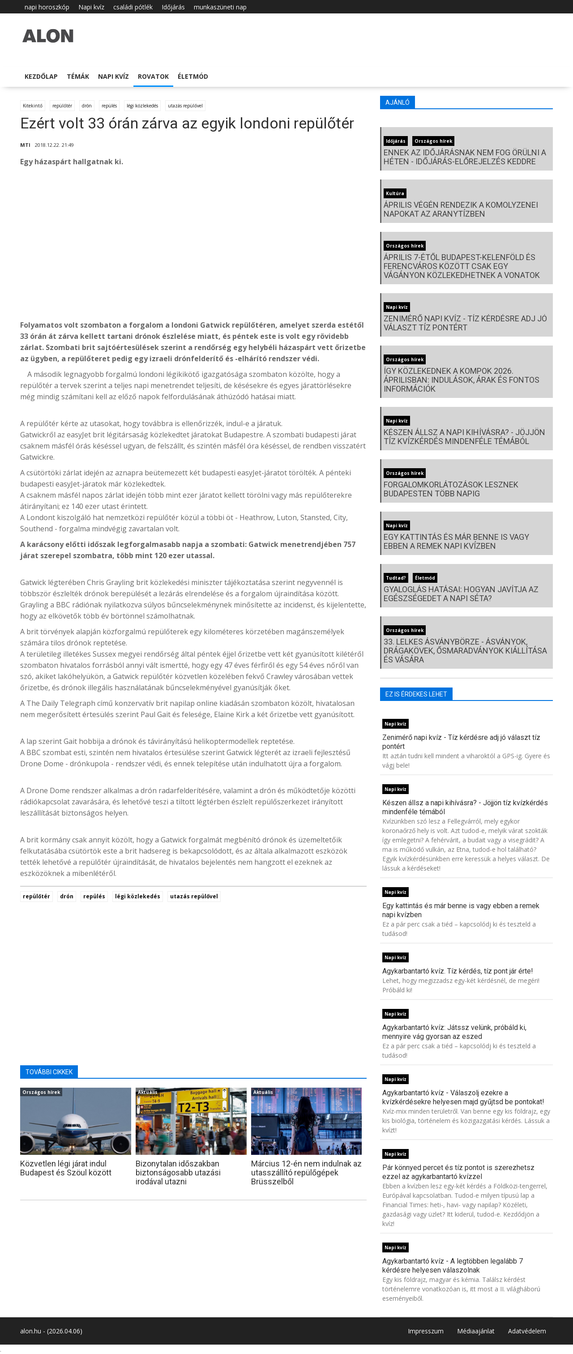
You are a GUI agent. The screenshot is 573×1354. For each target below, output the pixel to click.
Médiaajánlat (476, 1331)
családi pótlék (133, 7)
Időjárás (173, 7)
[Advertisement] (193, 245)
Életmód (193, 76)
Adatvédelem (527, 1331)
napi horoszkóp (47, 7)
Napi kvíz (91, 7)
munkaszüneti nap (220, 7)
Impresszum (426, 1331)
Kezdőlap (41, 76)
